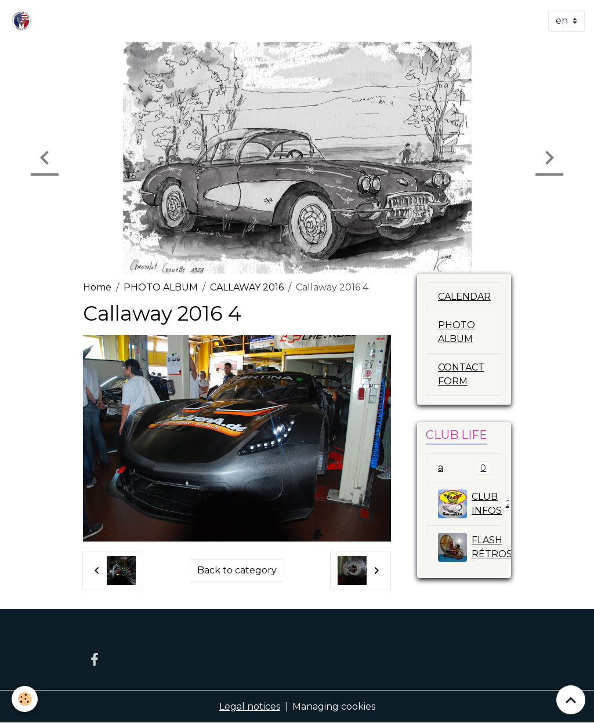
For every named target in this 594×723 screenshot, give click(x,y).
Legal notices (249, 706)
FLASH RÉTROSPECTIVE (470, 547)
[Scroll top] (570, 699)
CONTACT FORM (461, 374)
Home (97, 287)
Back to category (237, 570)
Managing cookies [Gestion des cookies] (333, 706)
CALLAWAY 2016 (247, 287)
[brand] (23, 20)
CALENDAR (464, 296)
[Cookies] (25, 699)
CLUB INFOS (470, 503)
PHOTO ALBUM (161, 287)
